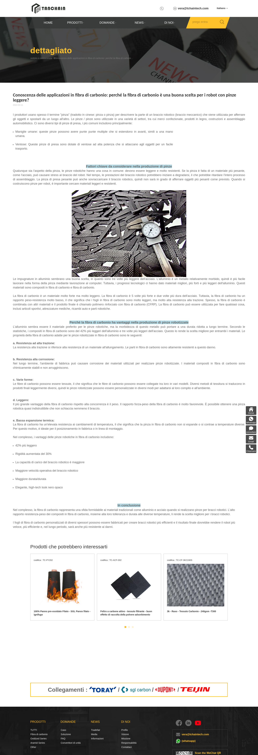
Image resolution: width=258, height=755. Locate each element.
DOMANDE (107, 22)
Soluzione (64, 734)
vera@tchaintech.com (193, 8)
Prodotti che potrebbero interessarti (68, 546)
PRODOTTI (75, 22)
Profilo (124, 730)
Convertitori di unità (71, 743)
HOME (48, 22)
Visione (125, 734)
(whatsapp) (188, 741)
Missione (125, 738)
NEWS (140, 22)
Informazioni (97, 738)
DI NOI (169, 22)
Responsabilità (128, 743)
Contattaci (126, 747)
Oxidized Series (38, 738)
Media (94, 734)
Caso (63, 730)
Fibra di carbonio (34, 734)
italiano (222, 8)
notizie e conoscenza (43, 58)
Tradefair (95, 730)
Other (33, 747)
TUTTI (33, 730)
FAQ (63, 738)
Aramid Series (37, 743)
